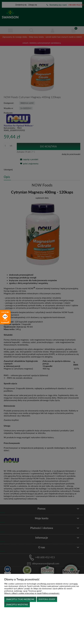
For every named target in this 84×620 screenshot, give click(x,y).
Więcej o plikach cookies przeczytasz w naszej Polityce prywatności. (32, 593)
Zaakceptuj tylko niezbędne (20, 599)
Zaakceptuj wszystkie (17, 604)
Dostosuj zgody (47, 599)
